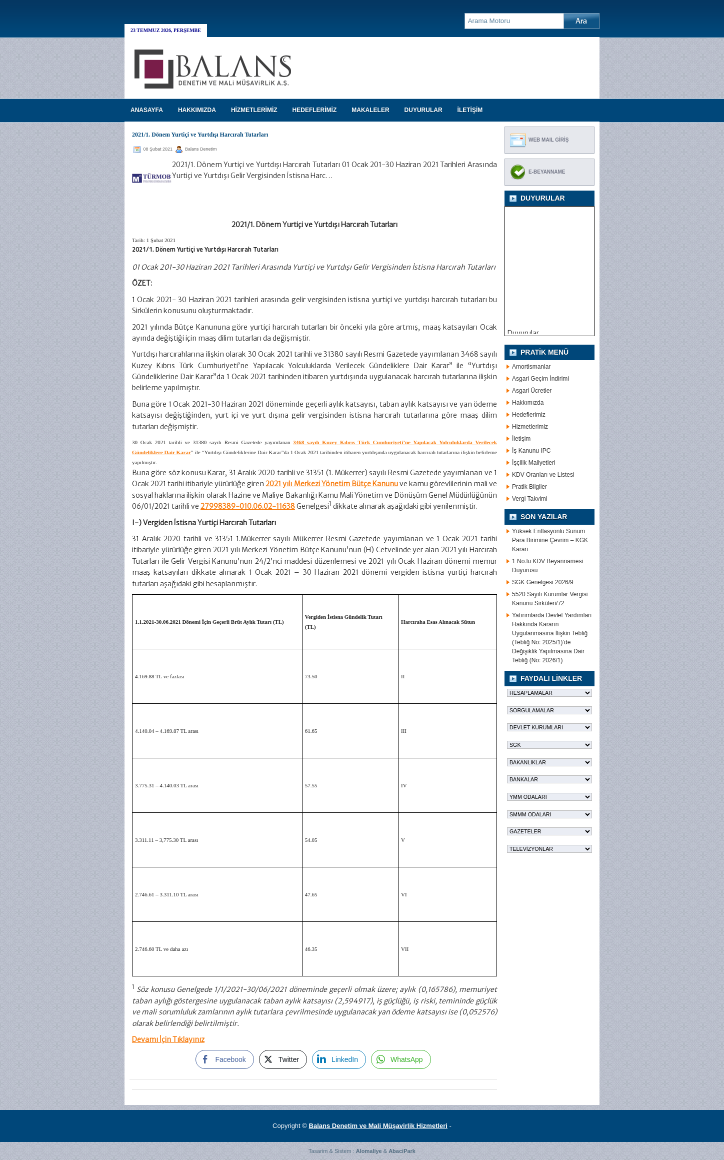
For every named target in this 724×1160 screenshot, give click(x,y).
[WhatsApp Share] (401, 1059)
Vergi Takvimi (529, 498)
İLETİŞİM (470, 110)
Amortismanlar (531, 366)
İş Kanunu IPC (531, 450)
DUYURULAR (423, 110)
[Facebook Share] (225, 1059)
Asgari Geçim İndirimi (540, 378)
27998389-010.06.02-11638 (247, 506)
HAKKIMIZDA (197, 110)
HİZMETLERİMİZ (254, 110)
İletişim (521, 438)
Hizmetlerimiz (530, 426)
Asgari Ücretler (532, 390)
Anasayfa (146, 110)
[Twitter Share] (283, 1059)
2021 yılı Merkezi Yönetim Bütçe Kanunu (332, 483)
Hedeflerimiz (529, 414)
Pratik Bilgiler (529, 486)
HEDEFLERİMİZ (314, 110)
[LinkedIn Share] (339, 1059)
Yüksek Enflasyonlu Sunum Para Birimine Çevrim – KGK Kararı (550, 540)
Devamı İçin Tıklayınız (168, 1039)
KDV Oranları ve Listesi (543, 474)
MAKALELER (370, 110)
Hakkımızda (528, 402)
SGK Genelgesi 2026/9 (543, 582)
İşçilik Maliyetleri (534, 462)
